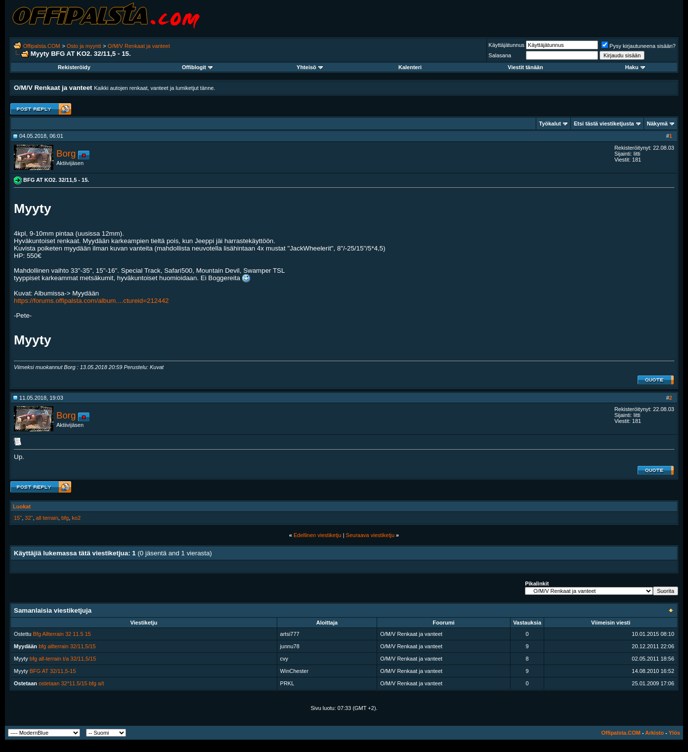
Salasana (499, 55)
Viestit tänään (525, 67)
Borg (66, 153)
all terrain (47, 518)
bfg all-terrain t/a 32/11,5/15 (63, 659)
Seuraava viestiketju (370, 535)
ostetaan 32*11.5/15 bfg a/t (71, 683)
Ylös (674, 733)
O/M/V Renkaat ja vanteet (139, 46)
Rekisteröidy (74, 67)
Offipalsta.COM (41, 46)
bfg (65, 518)
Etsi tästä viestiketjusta (604, 123)
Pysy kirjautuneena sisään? (639, 46)
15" (18, 518)
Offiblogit (197, 67)
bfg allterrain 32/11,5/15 (67, 646)
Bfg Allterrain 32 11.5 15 (62, 634)
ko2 (76, 518)
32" (29, 518)
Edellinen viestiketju (318, 535)
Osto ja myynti (84, 46)
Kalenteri (410, 67)
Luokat (22, 506)
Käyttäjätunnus (506, 45)
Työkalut (550, 123)
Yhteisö (310, 67)
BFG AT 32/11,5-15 (53, 671)
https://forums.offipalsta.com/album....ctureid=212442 (91, 300)
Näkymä (657, 123)
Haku (635, 67)
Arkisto (654, 733)
